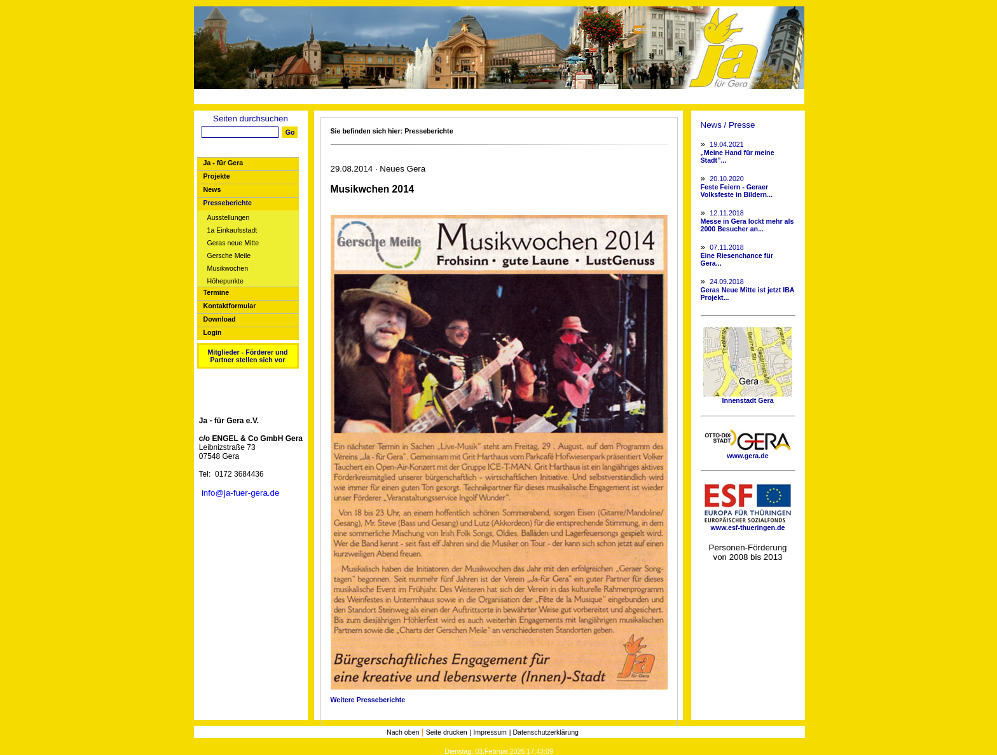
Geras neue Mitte (233, 243)
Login (212, 332)
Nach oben (404, 732)
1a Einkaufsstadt (232, 230)
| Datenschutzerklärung (544, 732)
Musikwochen (228, 268)
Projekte (216, 176)
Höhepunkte (225, 281)
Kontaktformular (229, 305)
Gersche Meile (229, 255)
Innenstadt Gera (747, 397)
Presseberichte (227, 203)
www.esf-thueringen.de (747, 524)
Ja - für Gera (223, 163)
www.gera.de (747, 452)
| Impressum (488, 732)
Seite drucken (446, 732)
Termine (216, 292)
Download (219, 319)
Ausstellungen (228, 217)
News (212, 189)
